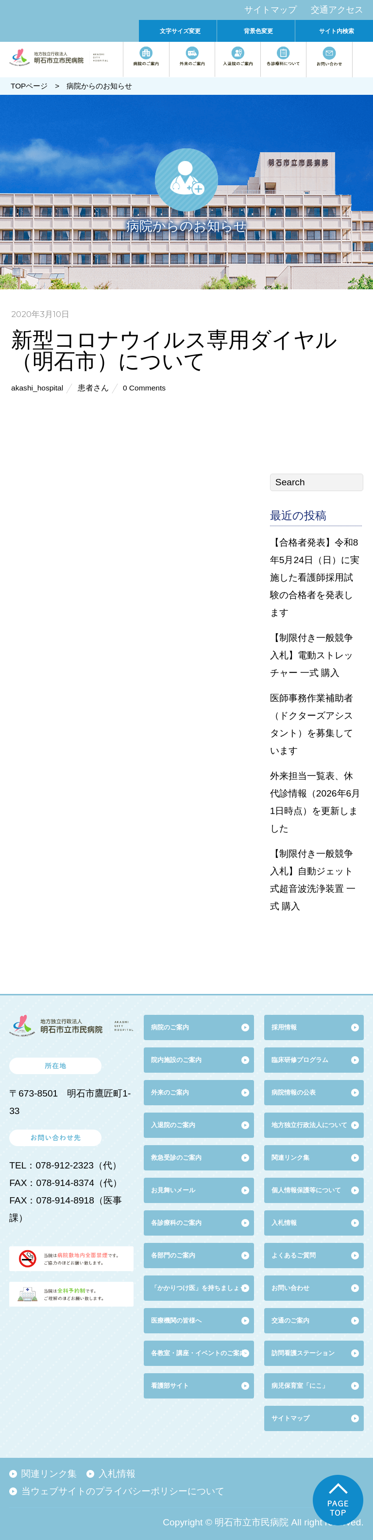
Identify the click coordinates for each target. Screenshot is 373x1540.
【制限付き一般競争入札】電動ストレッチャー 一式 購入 (311, 655)
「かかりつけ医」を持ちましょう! (199, 1288)
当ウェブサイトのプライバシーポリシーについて (122, 1491)
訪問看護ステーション (303, 1353)
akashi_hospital (37, 388)
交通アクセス (337, 10)
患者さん (93, 388)
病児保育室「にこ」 (299, 1385)
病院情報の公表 (293, 1092)
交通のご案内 (290, 1320)
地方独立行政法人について (309, 1125)
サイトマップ (270, 10)
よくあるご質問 (293, 1255)
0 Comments (144, 388)
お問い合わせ (290, 1288)
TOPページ (29, 86)
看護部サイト (170, 1385)
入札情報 (117, 1474)
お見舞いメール (173, 1190)
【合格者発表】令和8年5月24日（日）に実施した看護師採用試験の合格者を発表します (314, 577)
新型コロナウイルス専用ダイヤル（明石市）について (174, 349)
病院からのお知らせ (99, 86)
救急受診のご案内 (176, 1157)
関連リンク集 (290, 1157)
